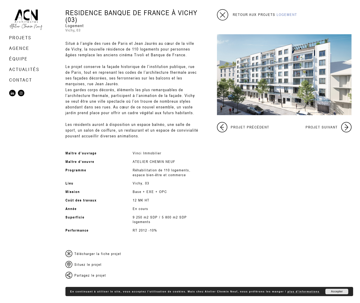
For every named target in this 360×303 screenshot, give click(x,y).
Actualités (24, 69)
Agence (19, 48)
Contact (20, 79)
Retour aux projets (265, 14)
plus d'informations (303, 291)
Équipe (18, 58)
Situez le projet (88, 264)
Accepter (337, 291)
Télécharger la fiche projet (97, 254)
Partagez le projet (90, 275)
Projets (20, 37)
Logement (74, 25)
